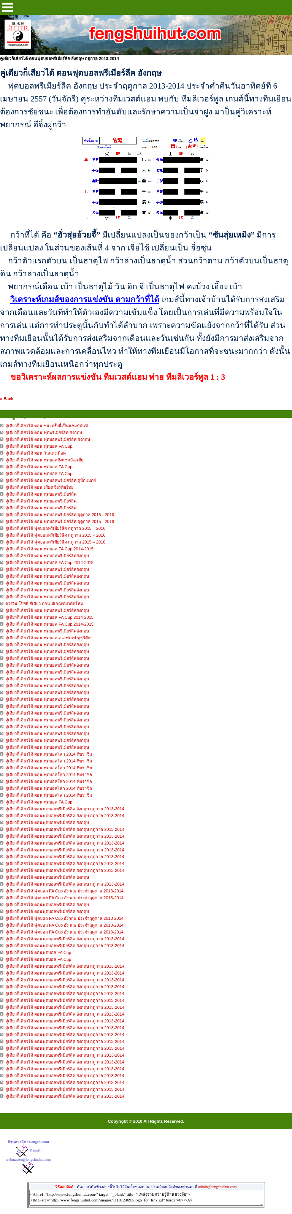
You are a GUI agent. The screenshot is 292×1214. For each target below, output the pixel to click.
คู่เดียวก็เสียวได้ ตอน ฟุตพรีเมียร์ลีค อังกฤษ (43, 432)
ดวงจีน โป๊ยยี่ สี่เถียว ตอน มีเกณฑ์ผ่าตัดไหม (44, 603)
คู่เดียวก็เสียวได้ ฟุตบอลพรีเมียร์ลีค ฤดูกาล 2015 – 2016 (55, 528)
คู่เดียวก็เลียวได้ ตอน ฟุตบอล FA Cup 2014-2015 (49, 549)
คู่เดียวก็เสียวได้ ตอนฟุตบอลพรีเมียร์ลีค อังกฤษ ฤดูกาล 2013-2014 (64, 809)
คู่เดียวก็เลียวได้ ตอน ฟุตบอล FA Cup (38, 802)
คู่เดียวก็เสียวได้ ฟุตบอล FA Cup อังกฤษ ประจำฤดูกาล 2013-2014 (64, 891)
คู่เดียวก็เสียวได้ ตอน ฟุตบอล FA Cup (38, 446)
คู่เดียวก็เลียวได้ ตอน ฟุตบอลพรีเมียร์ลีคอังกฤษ (47, 555)
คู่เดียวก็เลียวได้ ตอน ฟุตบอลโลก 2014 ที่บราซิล (48, 754)
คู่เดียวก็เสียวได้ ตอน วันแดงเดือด (35, 453)
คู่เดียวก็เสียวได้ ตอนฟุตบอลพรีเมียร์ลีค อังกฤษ (47, 822)
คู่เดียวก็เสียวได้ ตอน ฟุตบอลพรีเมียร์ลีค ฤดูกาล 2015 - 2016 (59, 514)
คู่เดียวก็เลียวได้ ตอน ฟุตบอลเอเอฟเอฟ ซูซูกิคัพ (47, 638)
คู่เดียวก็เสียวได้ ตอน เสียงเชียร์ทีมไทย (39, 487)
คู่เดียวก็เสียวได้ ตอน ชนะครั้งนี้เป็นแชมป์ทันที (46, 425)
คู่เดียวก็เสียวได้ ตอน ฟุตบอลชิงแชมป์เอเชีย (44, 460)
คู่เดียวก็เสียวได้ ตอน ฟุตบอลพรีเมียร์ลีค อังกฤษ (47, 439)
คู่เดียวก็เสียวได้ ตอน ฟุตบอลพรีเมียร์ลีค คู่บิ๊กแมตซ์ (50, 480)
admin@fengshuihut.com (217, 1187)
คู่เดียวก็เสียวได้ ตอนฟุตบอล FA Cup (38, 952)
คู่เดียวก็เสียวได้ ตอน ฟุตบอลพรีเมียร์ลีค (40, 494)
